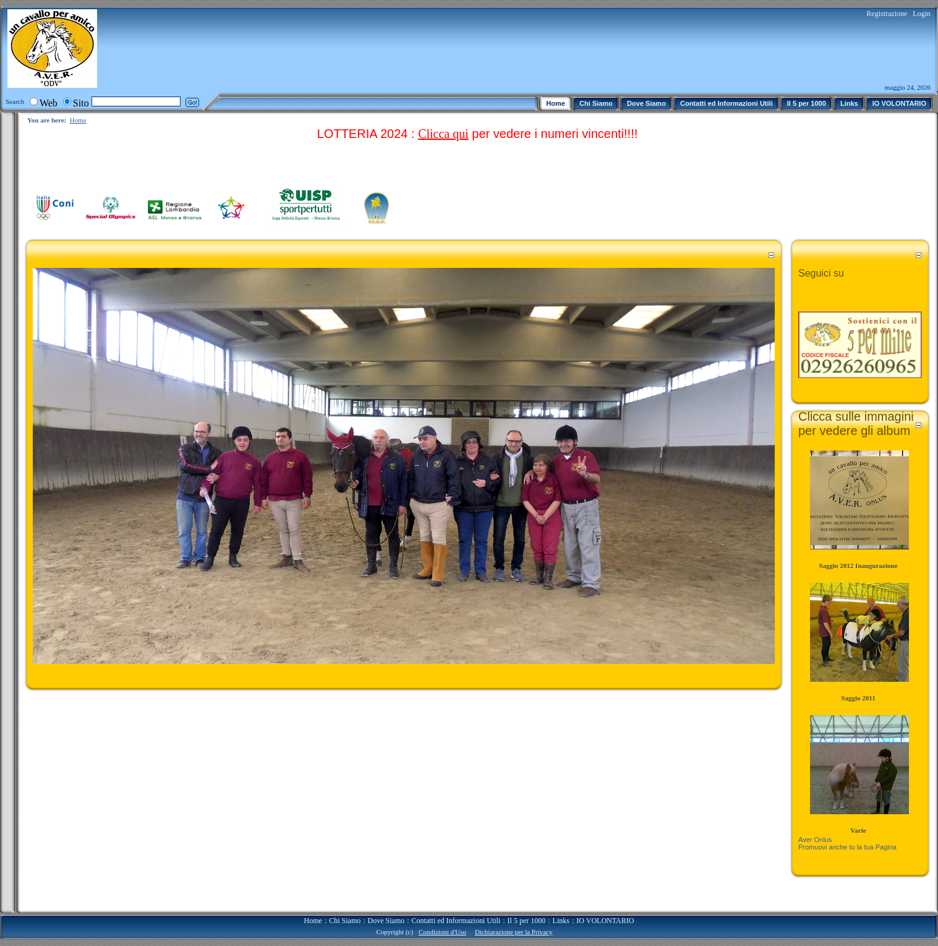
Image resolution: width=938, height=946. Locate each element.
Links (561, 920)
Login (922, 13)
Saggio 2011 (858, 698)
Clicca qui (443, 133)
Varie (858, 830)
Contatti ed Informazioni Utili (456, 920)
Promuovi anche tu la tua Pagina (847, 847)
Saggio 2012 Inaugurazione (858, 565)
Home (78, 120)
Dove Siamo (386, 920)
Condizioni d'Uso (442, 931)
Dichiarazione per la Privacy (514, 931)
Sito (81, 103)
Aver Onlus (815, 839)
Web (49, 103)
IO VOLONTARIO (605, 920)
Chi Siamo (344, 920)
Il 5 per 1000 (527, 920)
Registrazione (886, 13)
